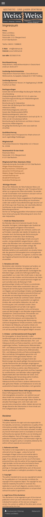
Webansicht (36, 511)
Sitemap (21, 511)
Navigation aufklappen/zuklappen (22, 3)
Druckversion (11, 511)
